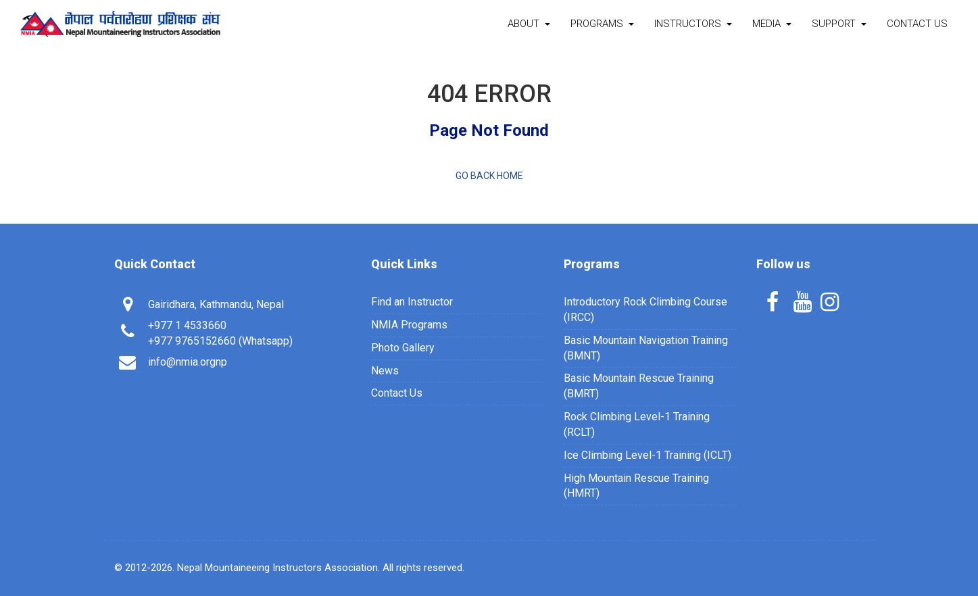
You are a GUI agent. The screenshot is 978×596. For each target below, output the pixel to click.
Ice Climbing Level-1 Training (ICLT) (647, 455)
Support (839, 24)
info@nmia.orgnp (187, 361)
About (529, 24)
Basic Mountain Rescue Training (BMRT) (639, 386)
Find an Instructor (412, 301)
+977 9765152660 (192, 340)
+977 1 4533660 (187, 325)
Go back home (489, 175)
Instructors (693, 24)
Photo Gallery (403, 347)
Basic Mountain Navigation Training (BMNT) (646, 348)
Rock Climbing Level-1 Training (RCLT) (637, 424)
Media (771, 24)
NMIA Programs (409, 324)
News (385, 370)
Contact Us (917, 24)
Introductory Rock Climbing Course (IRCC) (645, 309)
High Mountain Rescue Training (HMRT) (636, 486)
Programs (602, 24)
